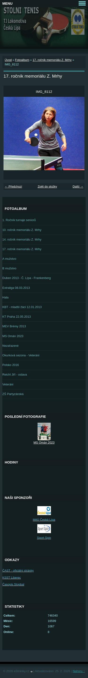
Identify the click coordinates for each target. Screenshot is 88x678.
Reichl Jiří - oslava (14, 374)
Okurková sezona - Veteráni (20, 355)
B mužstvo (9, 268)
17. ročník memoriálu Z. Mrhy (52, 60)
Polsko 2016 (10, 365)
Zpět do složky (47, 186)
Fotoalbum (22, 60)
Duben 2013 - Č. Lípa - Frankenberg (26, 278)
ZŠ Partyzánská (12, 394)
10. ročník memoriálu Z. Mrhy (21, 230)
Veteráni (7, 384)
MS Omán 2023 (12, 336)
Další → (78, 186)
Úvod (8, 60)
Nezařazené (10, 345)
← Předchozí (13, 186)
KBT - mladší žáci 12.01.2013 (22, 307)
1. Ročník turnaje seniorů (19, 220)
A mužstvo (9, 258)
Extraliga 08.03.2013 (16, 288)
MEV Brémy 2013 (14, 326)
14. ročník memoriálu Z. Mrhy (21, 239)
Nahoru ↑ (79, 671)
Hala (5, 297)
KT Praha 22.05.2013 (16, 316)
